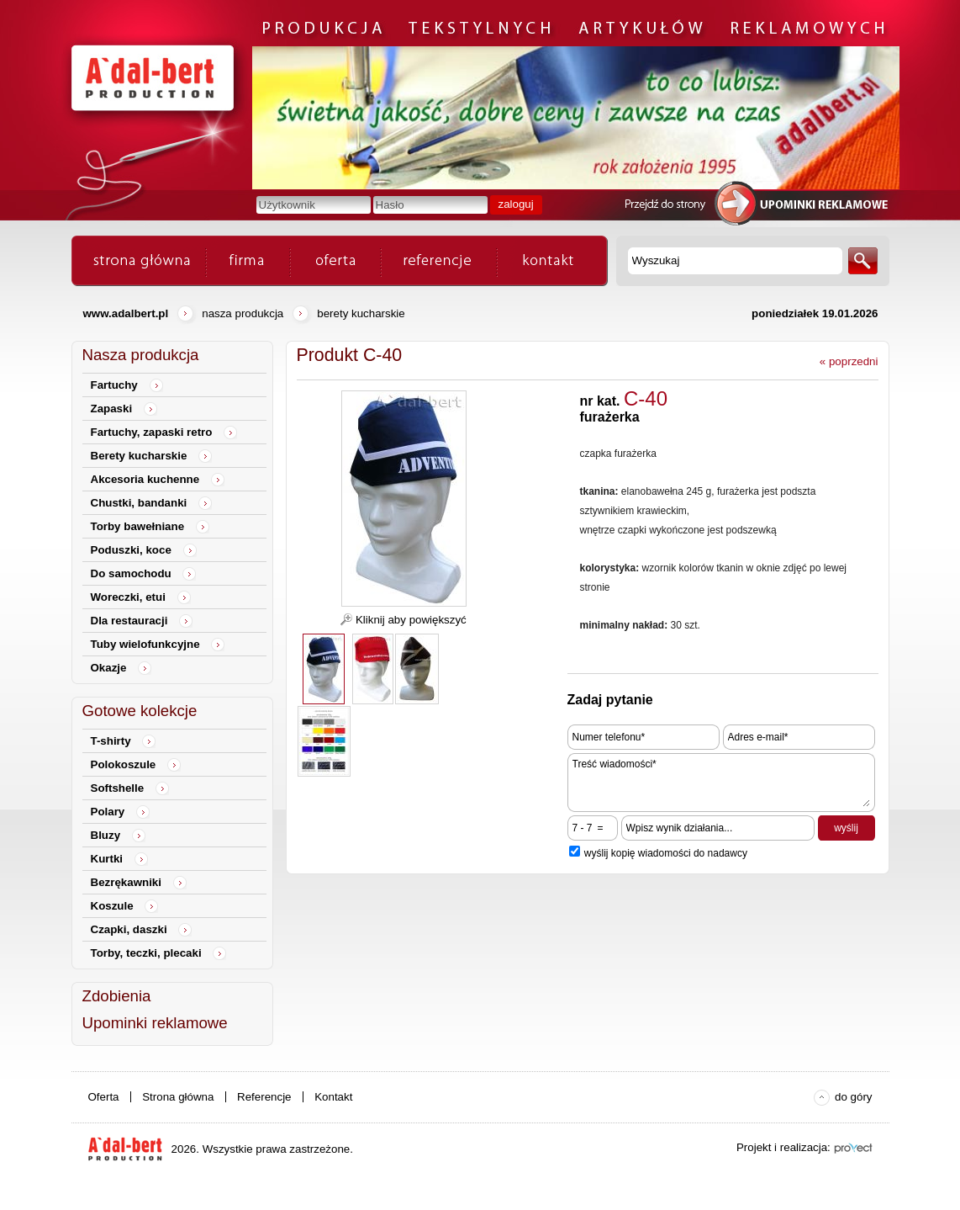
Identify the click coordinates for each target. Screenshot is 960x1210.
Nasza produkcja (242, 313)
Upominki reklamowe (155, 1023)
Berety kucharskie (360, 313)
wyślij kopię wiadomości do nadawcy (665, 853)
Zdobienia (116, 996)
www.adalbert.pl (126, 313)
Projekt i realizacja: (783, 1147)
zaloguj (516, 204)
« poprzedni (849, 361)
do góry (853, 1097)
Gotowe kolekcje (140, 710)
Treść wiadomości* (721, 782)
